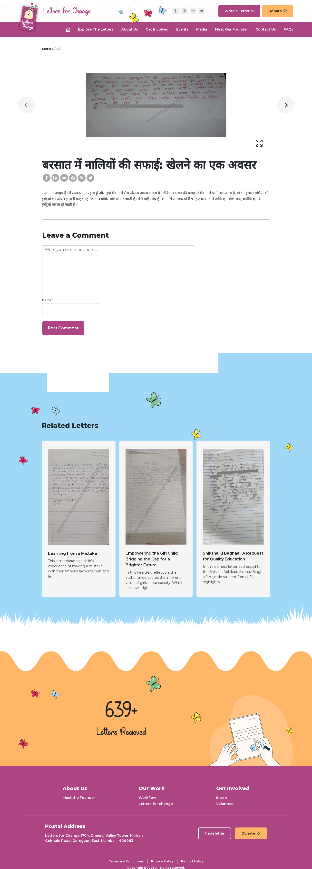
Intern (221, 797)
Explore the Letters (96, 29)
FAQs (288, 29)
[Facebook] (46, 178)
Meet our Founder (231, 29)
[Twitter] (90, 178)
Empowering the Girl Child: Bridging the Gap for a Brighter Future (152, 559)
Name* (47, 299)
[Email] (64, 178)
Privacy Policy (162, 861)
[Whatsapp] (73, 178)
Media (201, 29)
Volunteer (225, 804)
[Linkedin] (55, 178)
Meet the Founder (79, 797)
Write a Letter (239, 11)
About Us (129, 29)
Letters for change (156, 804)
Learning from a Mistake (72, 553)
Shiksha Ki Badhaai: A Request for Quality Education (233, 556)
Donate (277, 11)
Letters (47, 49)
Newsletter (214, 833)
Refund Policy (192, 861)
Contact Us (266, 29)
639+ (121, 711)
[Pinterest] (82, 178)
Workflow (147, 797)
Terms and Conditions (126, 861)
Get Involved (157, 29)
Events (182, 29)
